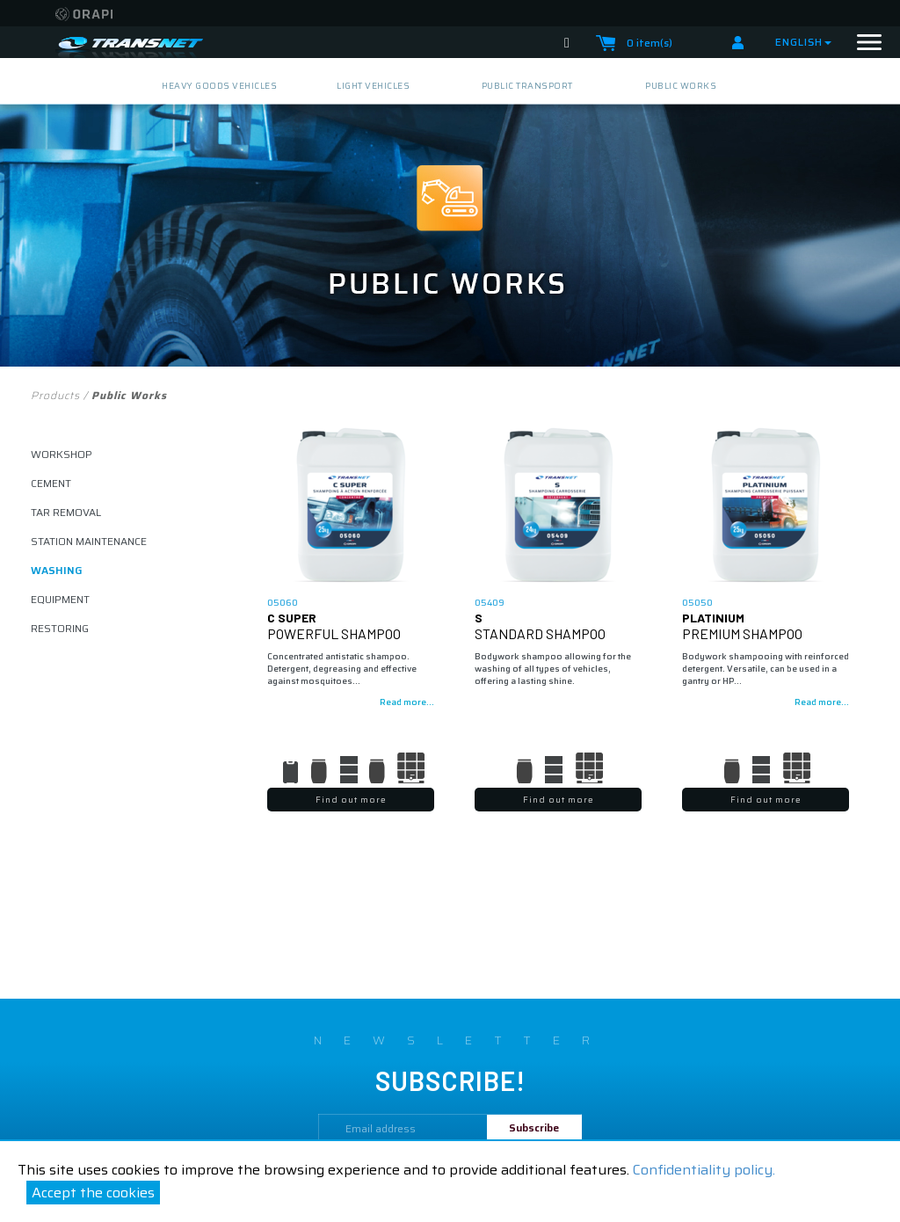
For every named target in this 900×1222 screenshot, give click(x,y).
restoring (60, 628)
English (803, 41)
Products (55, 395)
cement (51, 483)
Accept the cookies (93, 1193)
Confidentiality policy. (704, 1170)
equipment (60, 599)
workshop (61, 454)
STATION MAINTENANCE (89, 541)
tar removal (66, 512)
